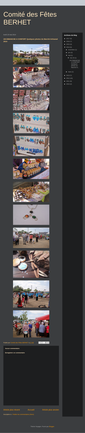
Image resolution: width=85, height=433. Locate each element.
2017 (68, 38)
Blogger (51, 426)
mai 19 (72, 58)
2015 (68, 44)
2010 (68, 84)
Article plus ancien (50, 410)
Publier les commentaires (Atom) (23, 414)
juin (69, 52)
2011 (68, 81)
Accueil (31, 410)
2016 (68, 41)
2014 (68, 47)
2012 (68, 78)
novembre (71, 50)
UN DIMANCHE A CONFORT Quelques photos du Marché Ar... (74, 64)
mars (70, 72)
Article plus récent (11, 410)
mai (69, 55)
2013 (68, 75)
